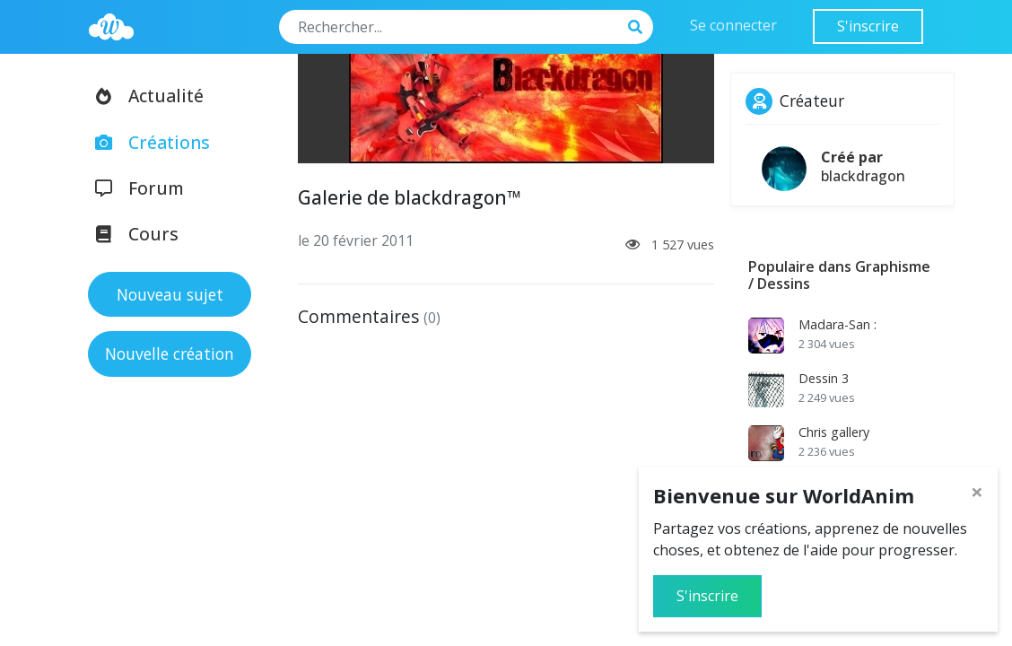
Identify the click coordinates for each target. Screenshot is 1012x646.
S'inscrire (868, 26)
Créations (146, 142)
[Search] (448, 27)
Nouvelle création (169, 353)
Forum (133, 188)
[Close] (977, 491)
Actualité (143, 95)
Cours (131, 234)
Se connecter (733, 25)
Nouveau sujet (170, 294)
